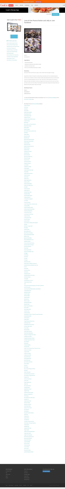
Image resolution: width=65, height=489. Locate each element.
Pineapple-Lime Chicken (28, 336)
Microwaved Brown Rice (27, 302)
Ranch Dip (25, 365)
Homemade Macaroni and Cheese (29, 275)
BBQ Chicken (26, 122)
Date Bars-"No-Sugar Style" (28, 226)
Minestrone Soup (26, 304)
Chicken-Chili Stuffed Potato (28, 185)
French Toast (26, 248)
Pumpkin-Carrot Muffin (27, 355)
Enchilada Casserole (27, 241)
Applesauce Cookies (27, 117)
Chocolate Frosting (27, 193)
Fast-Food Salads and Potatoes (29, 244)
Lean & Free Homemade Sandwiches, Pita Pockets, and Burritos (34, 285)
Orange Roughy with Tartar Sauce (29, 321)
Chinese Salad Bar (27, 188)
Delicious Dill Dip (26, 229)
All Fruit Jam (26, 107)
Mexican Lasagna (26, 300)
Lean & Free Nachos (27, 287)
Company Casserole (27, 197)
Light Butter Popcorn (27, 292)
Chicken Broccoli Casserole (28, 173)
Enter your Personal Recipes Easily (12, 44)
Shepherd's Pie (26, 377)
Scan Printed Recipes (10, 53)
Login (64, 5)
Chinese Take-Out (27, 190)
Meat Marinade (26, 299)
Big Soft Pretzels (26, 137)
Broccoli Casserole (27, 154)
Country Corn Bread (27, 202)
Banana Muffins (26, 127)
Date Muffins (26, 227)
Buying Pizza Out (26, 159)
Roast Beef (25, 370)
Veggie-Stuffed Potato (27, 433)
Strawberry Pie (26, 399)
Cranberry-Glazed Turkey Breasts (29, 209)
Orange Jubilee (26, 319)
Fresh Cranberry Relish (27, 249)
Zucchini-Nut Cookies (27, 450)
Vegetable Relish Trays (27, 428)
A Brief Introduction (27, 105)
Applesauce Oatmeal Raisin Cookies (29, 119)
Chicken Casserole (27, 175)
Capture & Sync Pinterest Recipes (12, 51)
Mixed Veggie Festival (27, 309)
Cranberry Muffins (27, 205)
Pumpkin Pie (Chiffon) (27, 353)
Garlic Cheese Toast (27, 261)
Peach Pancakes (26, 329)
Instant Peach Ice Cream (28, 282)
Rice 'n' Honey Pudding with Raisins (29, 368)
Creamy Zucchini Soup (27, 217)
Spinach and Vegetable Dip (28, 394)
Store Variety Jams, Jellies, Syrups (29, 397)
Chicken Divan (26, 176)
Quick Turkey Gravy (27, 360)
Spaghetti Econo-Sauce (27, 389)
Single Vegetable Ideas (27, 382)
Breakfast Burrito (26, 149)
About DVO (26, 472)
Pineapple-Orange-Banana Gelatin (29, 339)
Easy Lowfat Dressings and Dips (29, 234)
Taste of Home (8, 474)
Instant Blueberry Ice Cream (28, 280)
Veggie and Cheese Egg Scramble (29, 431)
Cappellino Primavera (27, 163)
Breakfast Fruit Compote (28, 151)
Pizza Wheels (26, 343)
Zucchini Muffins (26, 446)
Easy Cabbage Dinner (27, 231)
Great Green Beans (27, 270)
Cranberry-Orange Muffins (28, 210)
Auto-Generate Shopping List (11, 48)
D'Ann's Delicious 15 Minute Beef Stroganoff (31, 222)
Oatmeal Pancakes (27, 312)
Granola (25, 266)
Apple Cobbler (26, 110)
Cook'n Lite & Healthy (35, 103)
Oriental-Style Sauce (27, 322)
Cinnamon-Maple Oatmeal (28, 195)
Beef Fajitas (26, 132)
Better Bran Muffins (27, 136)
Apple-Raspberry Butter (27, 115)
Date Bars (25, 224)
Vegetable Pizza (26, 426)
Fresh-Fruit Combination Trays (28, 251)
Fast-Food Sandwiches (27, 246)
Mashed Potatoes (26, 297)
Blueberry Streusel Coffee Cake (29, 146)
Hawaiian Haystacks (27, 273)
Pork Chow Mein (26, 346)
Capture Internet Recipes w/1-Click (12, 43)
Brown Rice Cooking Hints (28, 156)
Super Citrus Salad (27, 402)
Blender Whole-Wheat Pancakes (29, 139)
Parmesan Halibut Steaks (28, 326)
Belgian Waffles (26, 134)
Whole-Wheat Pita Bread (28, 438)
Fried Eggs (25, 253)
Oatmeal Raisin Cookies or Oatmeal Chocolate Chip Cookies (33, 314)
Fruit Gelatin (26, 256)
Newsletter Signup (27, 474)
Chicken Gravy (26, 178)
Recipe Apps (16, 485)
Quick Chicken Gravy (27, 356)
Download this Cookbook (28, 99)
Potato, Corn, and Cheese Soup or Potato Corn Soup (32, 348)
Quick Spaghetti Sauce (27, 358)
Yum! (32, 5)
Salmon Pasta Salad (27, 372)
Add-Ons (21, 5)
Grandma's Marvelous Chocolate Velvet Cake (31, 265)
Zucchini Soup (26, 448)
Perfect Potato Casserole (28, 331)
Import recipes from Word (11, 58)
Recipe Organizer (11, 485)
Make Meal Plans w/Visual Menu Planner (13, 46)
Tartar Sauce (26, 414)
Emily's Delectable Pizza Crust (28, 239)
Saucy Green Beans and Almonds (29, 373)
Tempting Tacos (26, 416)
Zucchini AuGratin (27, 443)
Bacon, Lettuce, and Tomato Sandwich (30, 124)
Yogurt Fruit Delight (27, 441)
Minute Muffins (26, 307)
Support (36, 5)
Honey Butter (26, 278)
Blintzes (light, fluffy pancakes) (28, 141)
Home (6, 485)
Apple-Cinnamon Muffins (28, 112)
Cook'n (16, 5)
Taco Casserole (26, 409)
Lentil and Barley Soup (27, 290)
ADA (6, 472)
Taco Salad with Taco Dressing (28, 412)
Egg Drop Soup (26, 236)
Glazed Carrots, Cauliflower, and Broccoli (30, 263)
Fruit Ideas (25, 258)
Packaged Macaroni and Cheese (29, 324)
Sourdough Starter (27, 387)
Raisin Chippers (26, 363)
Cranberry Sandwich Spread (28, 207)
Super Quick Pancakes (27, 404)
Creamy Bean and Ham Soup (28, 214)
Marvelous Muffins (27, 295)
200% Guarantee (26, 477)
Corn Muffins (26, 200)
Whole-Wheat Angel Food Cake (29, 436)
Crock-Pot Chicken (27, 219)
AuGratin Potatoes (27, 120)
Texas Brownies (26, 419)
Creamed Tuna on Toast (27, 212)
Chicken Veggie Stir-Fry (27, 180)
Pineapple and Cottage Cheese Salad (30, 334)
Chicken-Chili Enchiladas (28, 183)
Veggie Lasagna (26, 429)
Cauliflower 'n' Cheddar (27, 166)
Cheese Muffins (26, 168)
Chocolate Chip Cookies (27, 192)
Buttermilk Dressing (27, 158)
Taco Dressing (26, 411)
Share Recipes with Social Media (12, 60)
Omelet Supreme (26, 317)
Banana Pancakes (27, 129)
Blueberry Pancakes (27, 144)
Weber (7, 476)
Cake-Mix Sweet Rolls (27, 161)
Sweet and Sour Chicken (28, 407)
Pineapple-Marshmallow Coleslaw (29, 338)
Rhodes (7, 477)
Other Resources (26, 479)
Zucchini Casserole (27, 445)
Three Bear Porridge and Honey (29, 421)
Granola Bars (26, 268)
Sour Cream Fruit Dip (27, 385)
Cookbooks (27, 5)
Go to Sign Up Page (46, 471)
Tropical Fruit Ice (26, 424)
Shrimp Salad (26, 380)
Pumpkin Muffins (26, 351)
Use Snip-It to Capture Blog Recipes (12, 56)
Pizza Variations (26, 341)
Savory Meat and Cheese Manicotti (29, 375)
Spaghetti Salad (26, 390)
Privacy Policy (26, 476)
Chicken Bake (26, 171)
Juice (25, 283)
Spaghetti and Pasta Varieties (28, 392)
